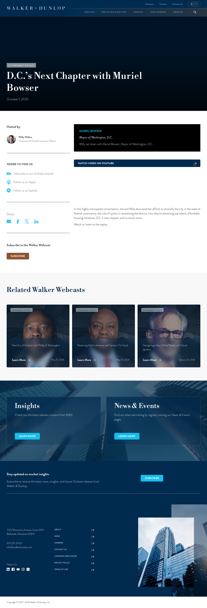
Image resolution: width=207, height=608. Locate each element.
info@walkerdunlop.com (19, 547)
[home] (36, 8)
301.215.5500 (14, 543)
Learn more (27, 436)
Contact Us (177, 4)
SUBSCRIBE (18, 256)
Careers (163, 4)
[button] (89, 12)
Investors (149, 4)
